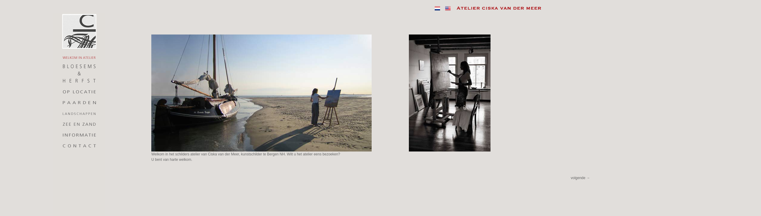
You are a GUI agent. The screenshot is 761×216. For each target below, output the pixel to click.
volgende (580, 178)
